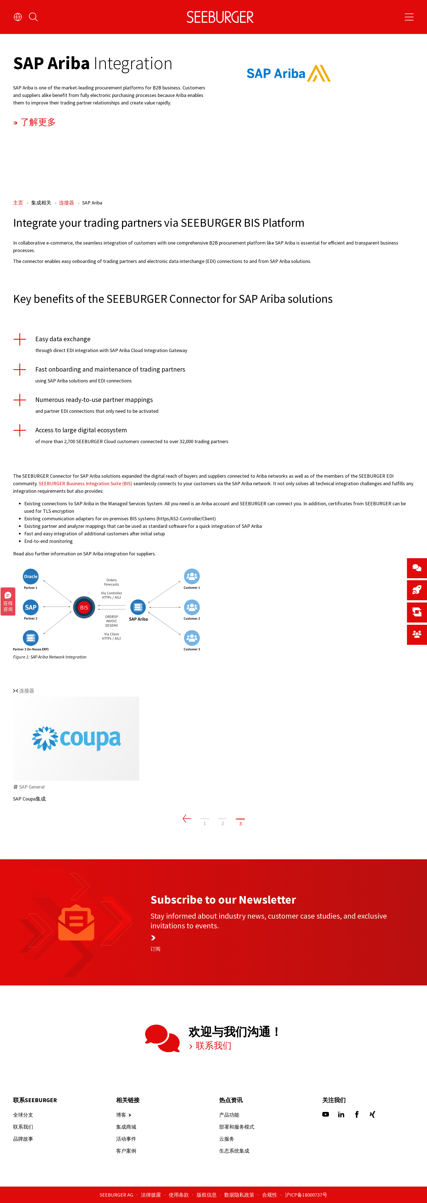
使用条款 (179, 1195)
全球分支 (23, 1115)
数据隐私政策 (239, 1195)
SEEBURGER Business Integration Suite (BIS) (85, 483)
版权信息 (207, 1195)
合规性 (270, 1195)
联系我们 (212, 1045)
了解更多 (37, 122)
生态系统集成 (234, 1151)
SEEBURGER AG (117, 1195)
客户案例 (126, 1151)
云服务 (226, 1139)
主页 (18, 202)
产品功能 (229, 1115)
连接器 (67, 202)
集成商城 (126, 1127)
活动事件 (126, 1139)
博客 (121, 1115)
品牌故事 (23, 1139)
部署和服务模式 (236, 1127)
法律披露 (151, 1195)
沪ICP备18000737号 (306, 1195)
